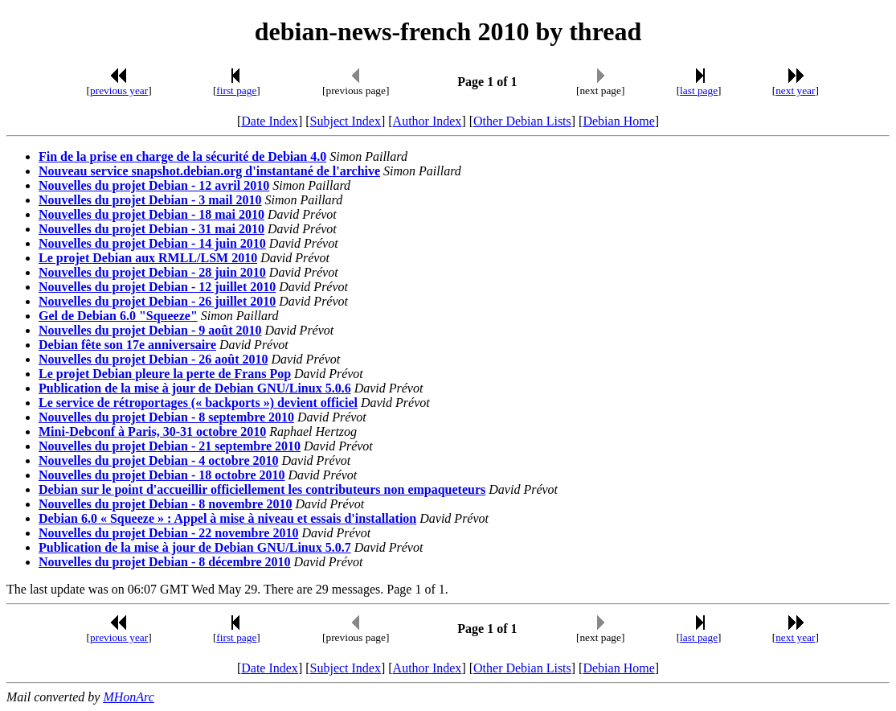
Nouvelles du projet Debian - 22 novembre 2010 (168, 533)
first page (236, 90)
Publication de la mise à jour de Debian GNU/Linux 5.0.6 (195, 388)
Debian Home (618, 121)
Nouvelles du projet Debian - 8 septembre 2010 (166, 417)
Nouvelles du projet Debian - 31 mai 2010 (151, 229)
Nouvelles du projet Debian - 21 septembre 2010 (170, 446)
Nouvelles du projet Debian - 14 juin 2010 (152, 243)
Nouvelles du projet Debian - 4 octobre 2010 (159, 460)
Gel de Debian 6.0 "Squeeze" (118, 316)
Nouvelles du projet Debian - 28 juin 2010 (152, 272)
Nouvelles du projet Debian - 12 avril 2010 (154, 185)
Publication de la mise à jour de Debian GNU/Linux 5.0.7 (195, 547)
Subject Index (345, 121)
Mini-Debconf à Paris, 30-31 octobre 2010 (152, 431)
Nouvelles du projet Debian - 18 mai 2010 (151, 214)
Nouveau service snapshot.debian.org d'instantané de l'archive (209, 171)
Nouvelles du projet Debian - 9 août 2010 (150, 330)
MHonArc (128, 697)
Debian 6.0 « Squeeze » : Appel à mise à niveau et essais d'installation (227, 518)
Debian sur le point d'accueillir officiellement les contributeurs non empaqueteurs (262, 489)
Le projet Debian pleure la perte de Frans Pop (165, 373)
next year (795, 90)
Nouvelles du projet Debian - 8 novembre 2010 (165, 504)
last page (699, 90)
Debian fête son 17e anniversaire (127, 344)
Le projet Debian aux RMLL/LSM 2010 (148, 258)
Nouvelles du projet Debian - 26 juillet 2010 (157, 301)
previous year (119, 90)
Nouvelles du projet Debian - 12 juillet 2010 (157, 287)
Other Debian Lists (522, 121)
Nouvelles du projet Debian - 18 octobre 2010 (162, 475)
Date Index (269, 121)
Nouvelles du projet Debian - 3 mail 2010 (150, 200)
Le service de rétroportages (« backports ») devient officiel (198, 402)
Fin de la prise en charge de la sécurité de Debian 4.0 (182, 156)
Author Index (427, 121)
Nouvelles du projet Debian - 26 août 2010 (153, 359)
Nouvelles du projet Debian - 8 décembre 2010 (165, 562)
